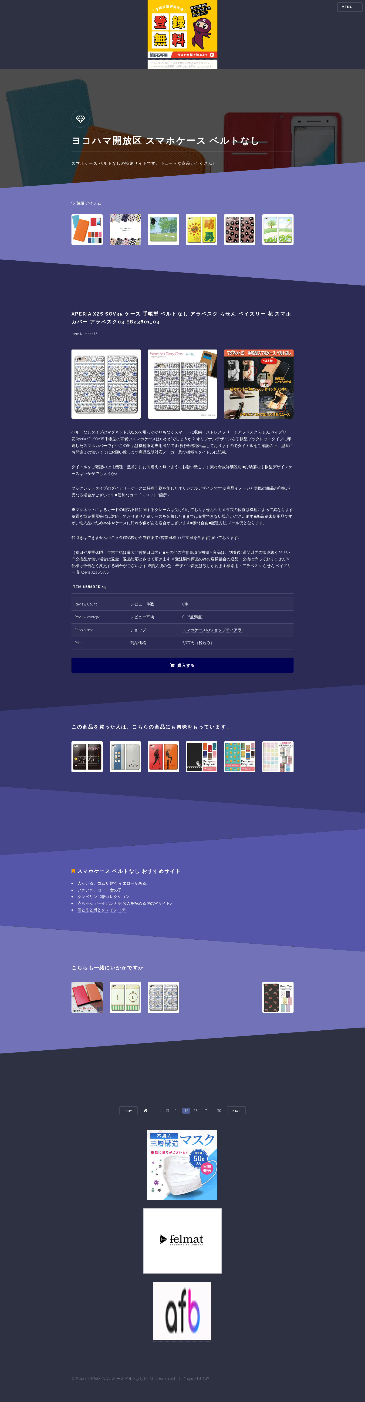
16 (195, 1110)
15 (186, 1110)
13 (167, 1110)
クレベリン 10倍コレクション (103, 896)
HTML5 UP (201, 1378)
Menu (347, 7)
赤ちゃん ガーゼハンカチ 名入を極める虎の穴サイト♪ (125, 903)
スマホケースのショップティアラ (212, 629)
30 (219, 1110)
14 (177, 1110)
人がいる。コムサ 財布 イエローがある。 (114, 883)
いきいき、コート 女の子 (100, 890)
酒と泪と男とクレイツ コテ (102, 909)
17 (205, 1110)
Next (236, 1110)
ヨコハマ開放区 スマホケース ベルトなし (109, 1378)
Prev (128, 1110)
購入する (186, 665)
